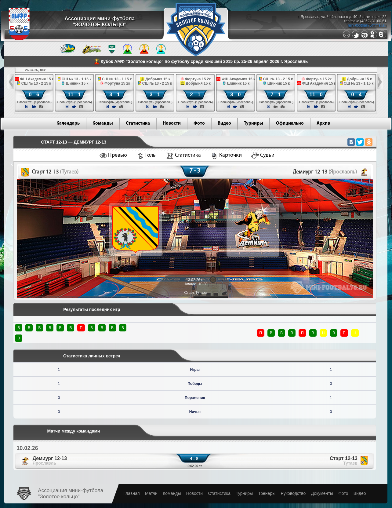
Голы (151, 155)
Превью (117, 155)
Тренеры (266, 493)
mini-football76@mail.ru (367, 25)
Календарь (68, 123)
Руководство (293, 493)
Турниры (253, 123)
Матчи (151, 493)
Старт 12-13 (344, 461)
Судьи (267, 155)
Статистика (138, 123)
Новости (172, 123)
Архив (323, 123)
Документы (322, 493)
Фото (199, 123)
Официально (290, 123)
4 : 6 (194, 458)
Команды (103, 123)
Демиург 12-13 (50, 461)
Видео (224, 123)
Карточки (230, 155)
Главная (131, 493)
